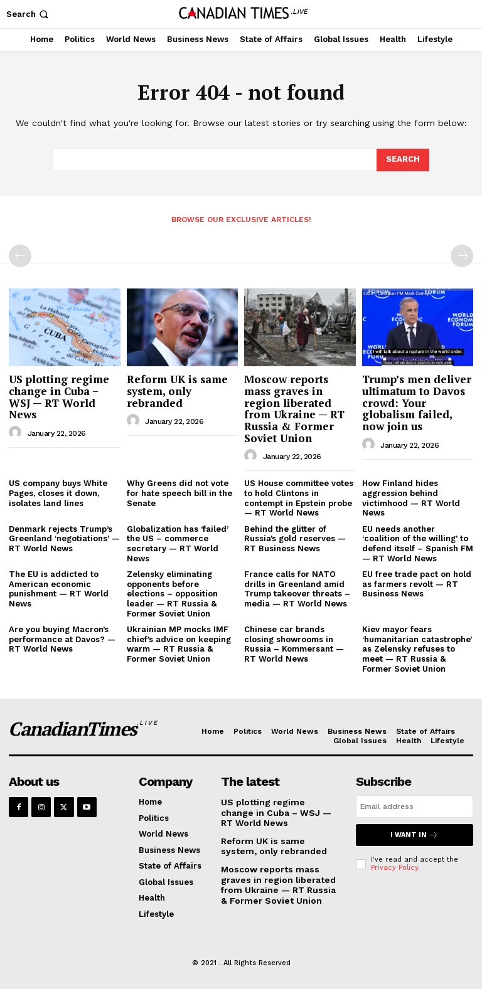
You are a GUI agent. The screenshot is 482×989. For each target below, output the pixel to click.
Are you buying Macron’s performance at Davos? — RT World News (62, 639)
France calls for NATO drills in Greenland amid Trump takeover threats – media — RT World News (297, 588)
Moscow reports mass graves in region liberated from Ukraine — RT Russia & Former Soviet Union (294, 408)
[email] (414, 806)
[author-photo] (17, 433)
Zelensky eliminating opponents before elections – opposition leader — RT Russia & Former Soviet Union (172, 593)
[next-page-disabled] (462, 256)
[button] (28, 14)
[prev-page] (20, 256)
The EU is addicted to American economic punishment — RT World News (59, 588)
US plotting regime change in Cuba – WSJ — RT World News (59, 396)
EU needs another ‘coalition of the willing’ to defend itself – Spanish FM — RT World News (417, 543)
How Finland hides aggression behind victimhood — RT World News (411, 498)
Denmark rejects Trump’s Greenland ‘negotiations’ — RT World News (64, 538)
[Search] (403, 160)
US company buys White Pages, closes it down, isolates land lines (58, 493)
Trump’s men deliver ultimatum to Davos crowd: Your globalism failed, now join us (416, 402)
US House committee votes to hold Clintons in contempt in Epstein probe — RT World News (298, 498)
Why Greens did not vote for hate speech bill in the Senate (179, 493)
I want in (414, 835)
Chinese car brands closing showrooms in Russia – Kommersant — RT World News (294, 644)
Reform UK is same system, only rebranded (177, 391)
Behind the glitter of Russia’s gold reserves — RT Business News (295, 538)
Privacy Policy (394, 868)
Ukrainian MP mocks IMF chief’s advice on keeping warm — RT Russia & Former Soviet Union (179, 644)
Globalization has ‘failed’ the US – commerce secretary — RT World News (177, 543)
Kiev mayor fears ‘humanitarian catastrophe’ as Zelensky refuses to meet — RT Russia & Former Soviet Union (417, 649)
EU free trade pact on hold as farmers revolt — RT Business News (416, 583)
